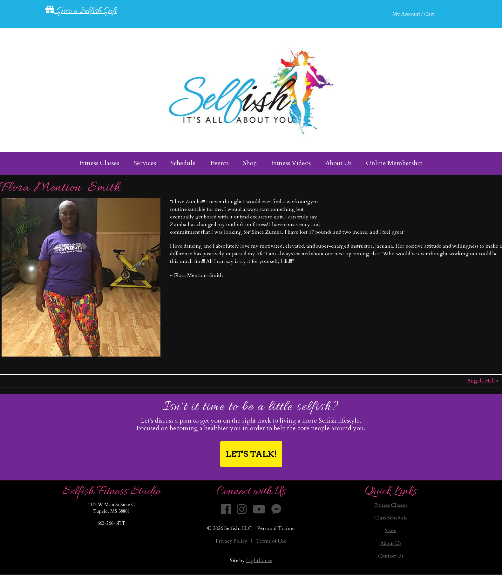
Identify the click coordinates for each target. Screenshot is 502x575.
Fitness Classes (390, 505)
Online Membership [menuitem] (394, 163)
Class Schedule (391, 517)
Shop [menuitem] (250, 163)
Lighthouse (259, 560)
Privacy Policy (232, 541)
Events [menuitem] (219, 163)
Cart (429, 13)
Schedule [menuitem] (183, 163)
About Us (391, 543)
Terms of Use (271, 541)
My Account (406, 13)
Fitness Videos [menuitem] (291, 163)
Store (391, 530)
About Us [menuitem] (338, 163)
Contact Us (391, 555)
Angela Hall (481, 380)
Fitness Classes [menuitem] (99, 163)
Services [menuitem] (145, 163)
